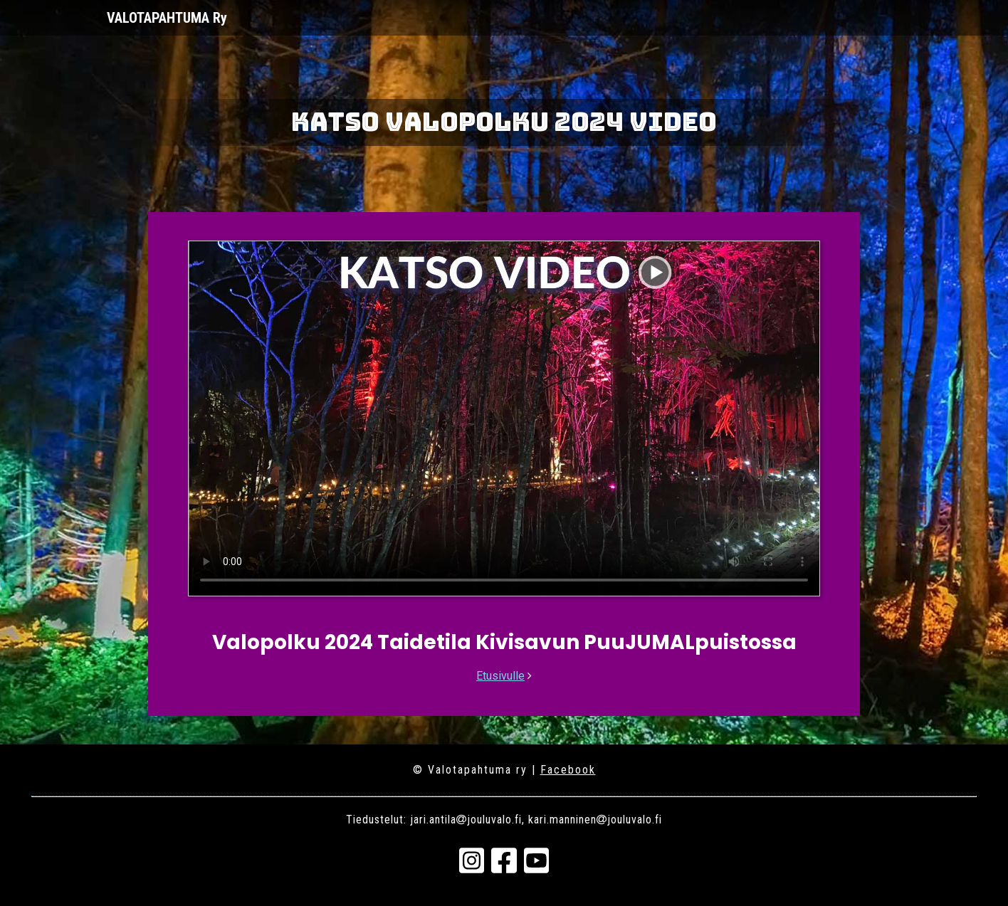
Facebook (568, 769)
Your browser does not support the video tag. (504, 418)
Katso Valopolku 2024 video (504, 122)
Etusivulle (500, 676)
